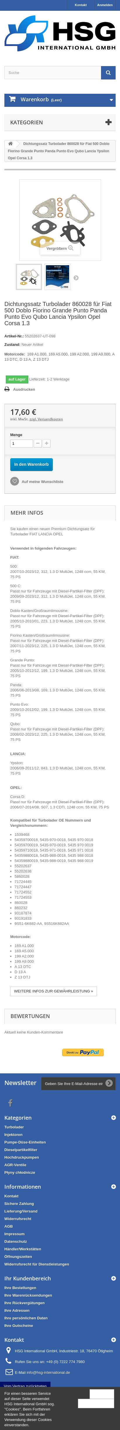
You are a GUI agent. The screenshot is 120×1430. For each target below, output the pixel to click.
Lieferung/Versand (20, 1211)
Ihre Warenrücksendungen (28, 1295)
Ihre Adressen (16, 1310)
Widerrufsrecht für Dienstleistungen (36, 1264)
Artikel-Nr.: (14, 336)
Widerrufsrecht (17, 1219)
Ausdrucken (24, 389)
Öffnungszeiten (18, 1256)
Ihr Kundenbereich (27, 1278)
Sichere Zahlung (19, 1203)
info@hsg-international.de (48, 1372)
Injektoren (13, 1134)
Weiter (76, 278)
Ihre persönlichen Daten (26, 1318)
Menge (16, 435)
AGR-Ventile (15, 1165)
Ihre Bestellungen (20, 1288)
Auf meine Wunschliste (42, 481)
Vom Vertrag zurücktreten (25, 1386)
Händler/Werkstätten (22, 1249)
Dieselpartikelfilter (20, 1150)
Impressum (14, 1234)
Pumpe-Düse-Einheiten (25, 1142)
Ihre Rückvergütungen (24, 1303)
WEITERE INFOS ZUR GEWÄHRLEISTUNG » (53, 991)
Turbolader (14, 1127)
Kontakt (81, 5)
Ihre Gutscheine (18, 1325)
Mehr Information (96, 1403)
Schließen (101, 1394)
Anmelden (105, 5)
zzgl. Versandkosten (46, 419)
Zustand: (12, 344)
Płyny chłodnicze (19, 1172)
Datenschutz (15, 1241)
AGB (8, 1226)
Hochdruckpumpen (21, 1157)
